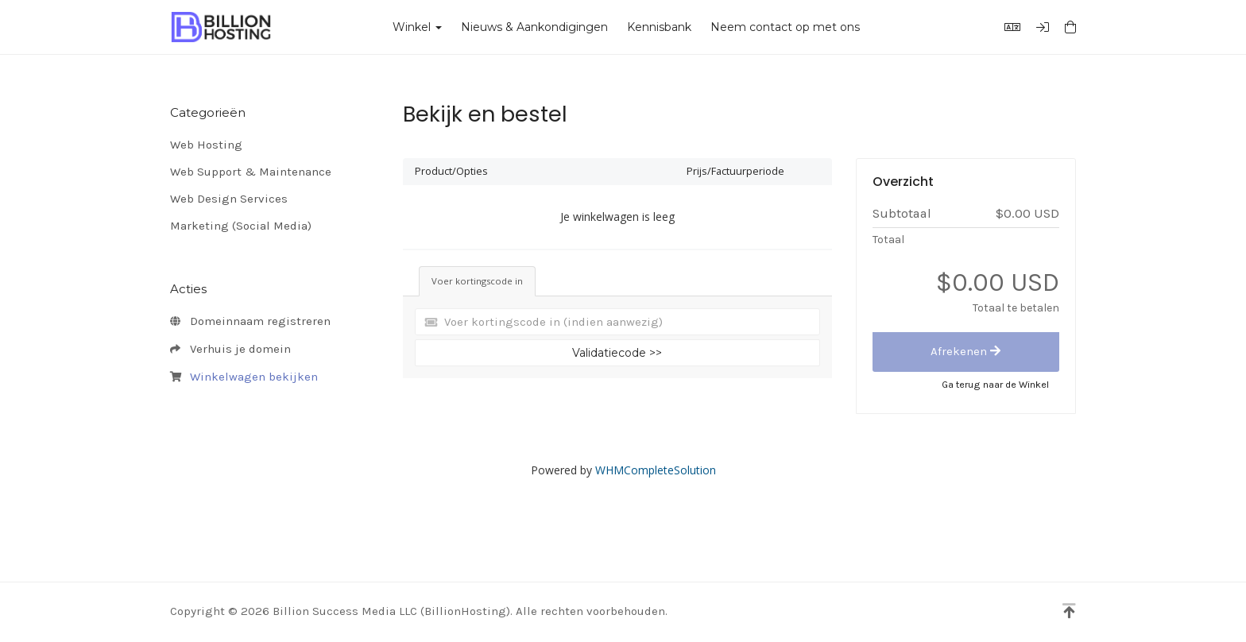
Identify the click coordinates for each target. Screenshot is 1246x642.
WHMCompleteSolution (655, 470)
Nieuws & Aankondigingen (534, 27)
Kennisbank (659, 27)
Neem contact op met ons (785, 27)
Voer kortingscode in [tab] (477, 281)
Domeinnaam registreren (250, 321)
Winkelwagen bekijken (244, 377)
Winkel (417, 27)
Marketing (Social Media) (241, 226)
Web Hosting (206, 144)
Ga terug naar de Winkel (995, 384)
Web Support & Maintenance (250, 171)
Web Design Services (229, 198)
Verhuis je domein (230, 349)
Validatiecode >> (617, 353)
